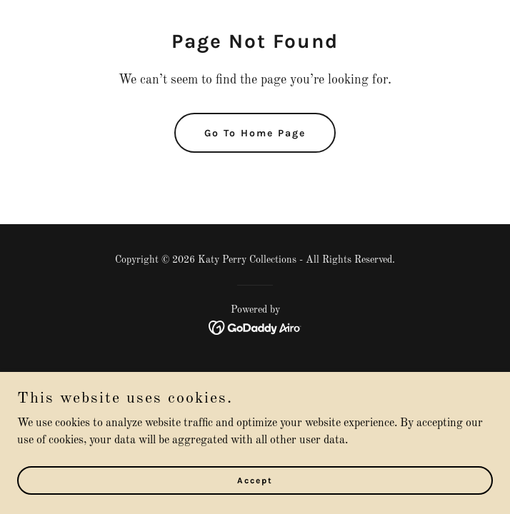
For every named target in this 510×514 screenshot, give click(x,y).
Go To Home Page (255, 133)
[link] (255, 327)
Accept (255, 480)
